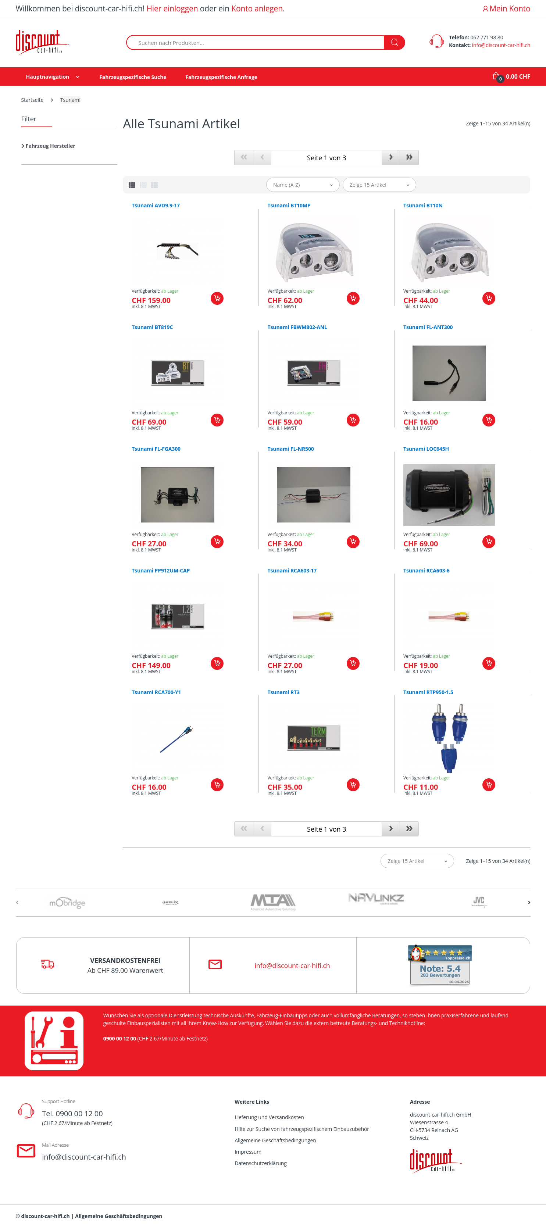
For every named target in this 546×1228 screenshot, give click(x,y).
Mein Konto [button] (506, 8)
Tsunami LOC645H (426, 449)
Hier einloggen (172, 8)
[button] (48, 149)
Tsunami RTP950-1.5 (428, 692)
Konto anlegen (257, 8)
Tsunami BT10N (423, 205)
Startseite (32, 99)
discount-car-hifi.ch (45, 1216)
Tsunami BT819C (152, 327)
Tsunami (70, 99)
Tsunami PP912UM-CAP (161, 570)
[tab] (132, 185)
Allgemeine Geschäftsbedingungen (275, 1140)
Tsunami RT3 (284, 692)
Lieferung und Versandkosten (269, 1117)
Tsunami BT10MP (289, 205)
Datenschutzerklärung (260, 1163)
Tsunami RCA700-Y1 (156, 692)
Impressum (248, 1151)
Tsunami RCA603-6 (426, 570)
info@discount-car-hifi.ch (501, 45)
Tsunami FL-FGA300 (156, 449)
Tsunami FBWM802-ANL (297, 327)
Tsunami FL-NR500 (291, 449)
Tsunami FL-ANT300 (428, 327)
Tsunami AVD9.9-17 (156, 205)
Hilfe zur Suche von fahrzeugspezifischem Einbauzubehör (302, 1128)
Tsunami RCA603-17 (292, 570)
